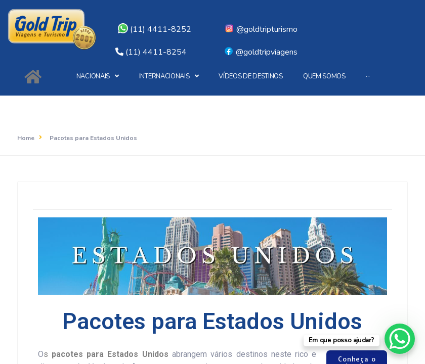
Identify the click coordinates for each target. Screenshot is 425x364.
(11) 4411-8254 (156, 52)
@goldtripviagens (261, 52)
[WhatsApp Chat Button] (400, 339)
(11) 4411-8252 (154, 29)
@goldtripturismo (261, 29)
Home (25, 138)
